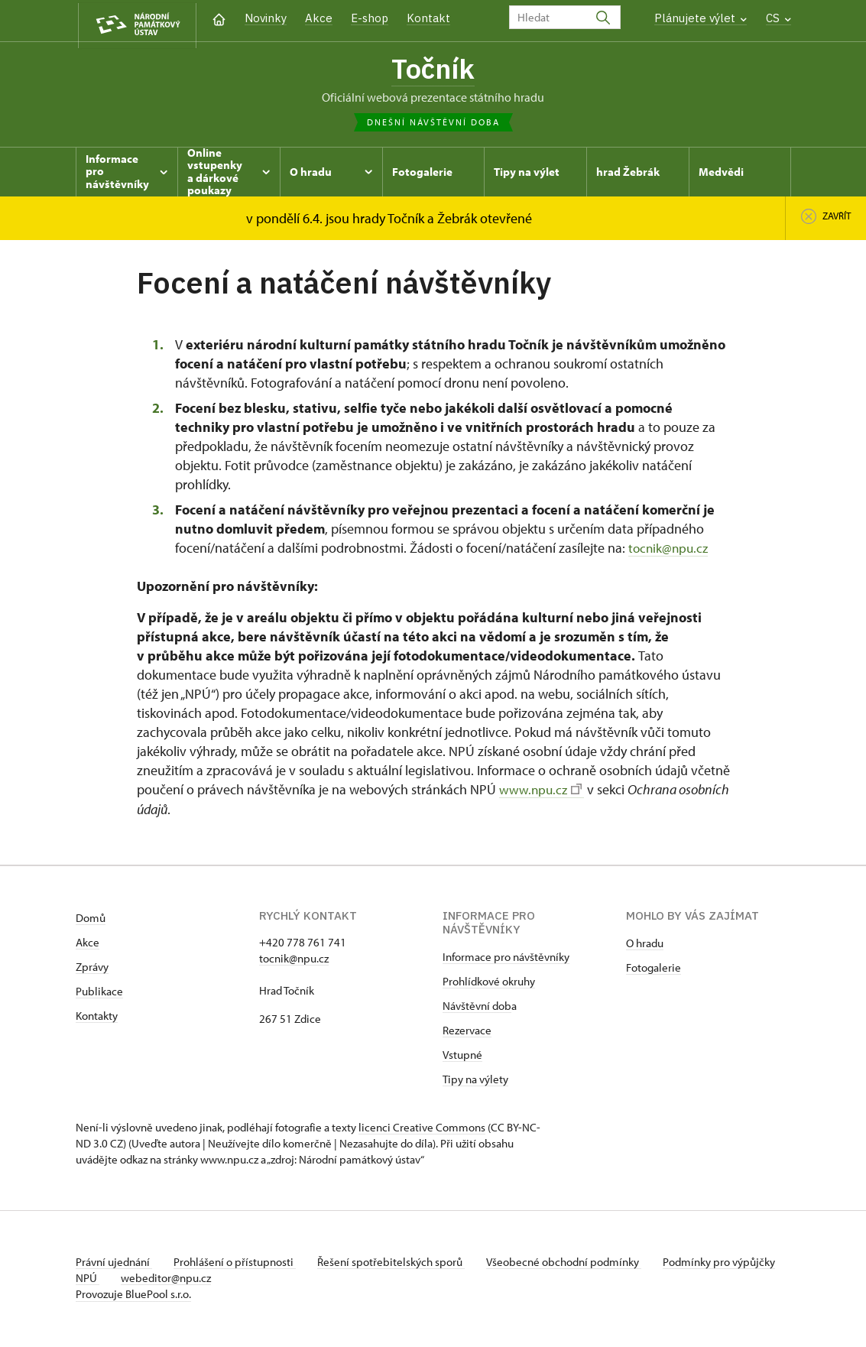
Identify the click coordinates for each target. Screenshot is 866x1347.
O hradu (644, 945)
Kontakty (97, 1018)
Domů (90, 920)
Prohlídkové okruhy (489, 983)
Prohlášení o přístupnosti (238, 1264)
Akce (318, 18)
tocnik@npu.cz (670, 551)
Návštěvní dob (477, 1008)
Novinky (266, 18)
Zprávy (92, 969)
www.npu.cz (541, 792)
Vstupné (462, 1057)
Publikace (99, 993)
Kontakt (428, 18)
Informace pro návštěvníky (506, 959)
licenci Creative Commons (421, 1129)
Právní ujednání (114, 1264)
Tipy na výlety (475, 1081)
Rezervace (467, 1032)
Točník (433, 69)
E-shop (369, 18)
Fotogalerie (653, 969)
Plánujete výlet (700, 18)
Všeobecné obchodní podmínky (572, 1264)
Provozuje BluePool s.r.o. (133, 1296)
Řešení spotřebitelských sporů (397, 1264)
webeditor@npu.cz (214, 1280)
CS (778, 18)
